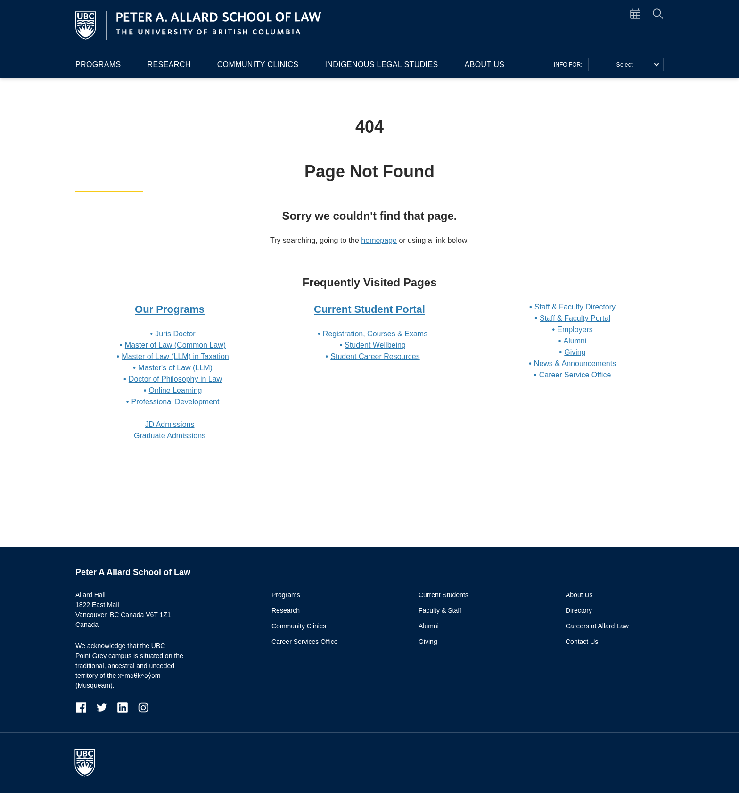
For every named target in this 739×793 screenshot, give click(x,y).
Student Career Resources (374, 356)
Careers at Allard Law (597, 626)
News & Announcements (575, 363)
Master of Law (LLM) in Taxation (175, 356)
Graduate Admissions (169, 436)
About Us (485, 64)
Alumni (575, 341)
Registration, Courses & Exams (375, 334)
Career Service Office (575, 375)
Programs (98, 64)
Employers (575, 330)
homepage (379, 240)
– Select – (635, 64)
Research (169, 64)
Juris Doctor (175, 334)
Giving (574, 352)
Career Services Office (304, 641)
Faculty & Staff (440, 610)
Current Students (443, 595)
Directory (579, 610)
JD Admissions (170, 424)
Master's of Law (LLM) (175, 368)
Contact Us (582, 641)
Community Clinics (258, 64)
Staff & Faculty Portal (575, 318)
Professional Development (175, 402)
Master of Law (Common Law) (175, 345)
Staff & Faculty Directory (575, 307)
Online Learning (175, 390)
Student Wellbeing (375, 345)
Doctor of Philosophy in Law (175, 379)
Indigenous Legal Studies (381, 64)
